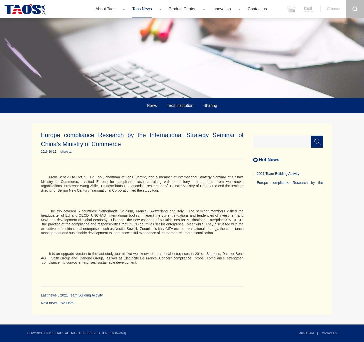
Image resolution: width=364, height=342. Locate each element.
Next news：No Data (57, 303)
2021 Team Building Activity (278, 174)
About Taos (106, 9)
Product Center (182, 9)
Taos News (142, 9)
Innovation (221, 9)
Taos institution (180, 105)
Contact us (257, 9)
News (152, 105)
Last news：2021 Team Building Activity (72, 295)
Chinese (333, 9)
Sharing (210, 105)
